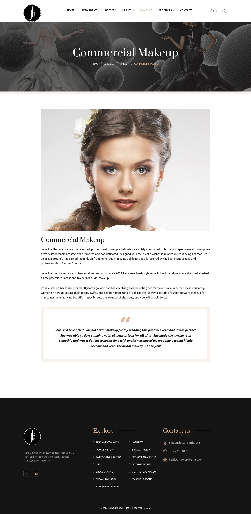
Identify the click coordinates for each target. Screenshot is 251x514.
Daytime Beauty (142, 464)
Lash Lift (137, 442)
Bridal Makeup (141, 449)
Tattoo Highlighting (108, 457)
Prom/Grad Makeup (144, 457)
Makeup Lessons (142, 479)
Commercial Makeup (144, 471)
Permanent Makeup (108, 442)
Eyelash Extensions (108, 486)
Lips (98, 464)
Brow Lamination (106, 479)
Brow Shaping (104, 471)
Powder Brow (105, 449)
